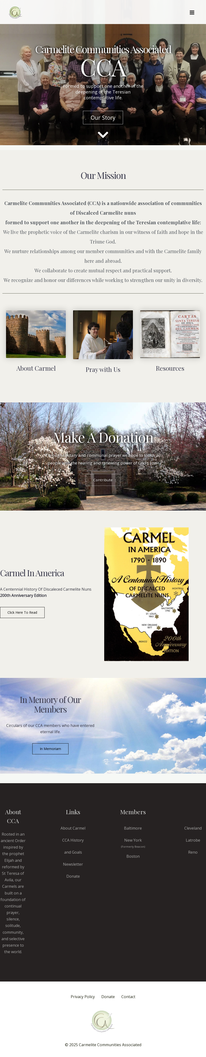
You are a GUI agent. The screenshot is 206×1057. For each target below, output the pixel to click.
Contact (131, 997)
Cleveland (193, 828)
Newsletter (73, 864)
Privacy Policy (80, 997)
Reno (193, 852)
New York (133, 843)
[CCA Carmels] (15, 12)
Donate (73, 876)
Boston (133, 856)
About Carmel (73, 828)
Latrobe (193, 840)
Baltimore (133, 828)
